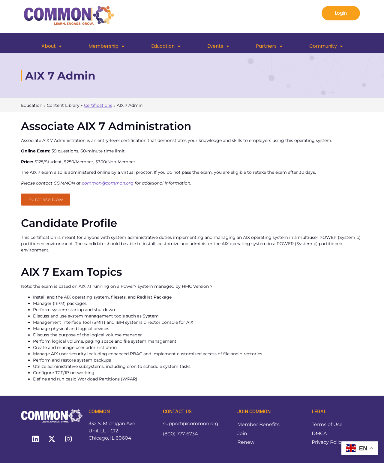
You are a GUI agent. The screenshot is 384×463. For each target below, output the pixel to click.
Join (242, 433)
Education (166, 46)
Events (218, 46)
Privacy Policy (328, 442)
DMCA (319, 433)
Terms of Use (327, 424)
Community (326, 46)
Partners (269, 46)
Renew (245, 442)
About (51, 46)
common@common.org (108, 183)
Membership (106, 46)
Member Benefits (258, 424)
